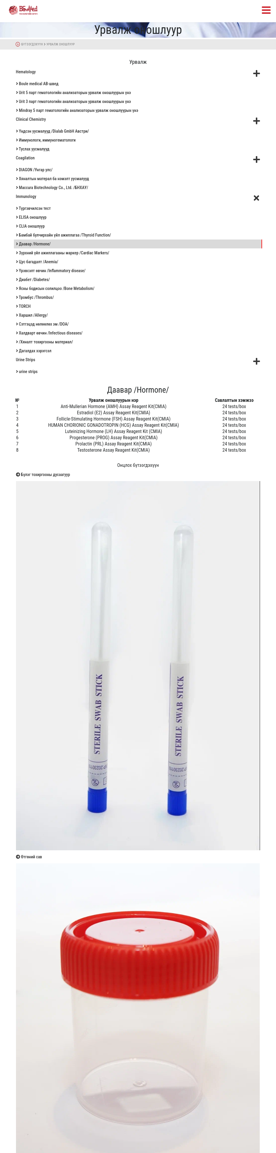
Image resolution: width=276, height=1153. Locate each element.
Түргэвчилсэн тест (33, 208)
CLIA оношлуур (30, 226)
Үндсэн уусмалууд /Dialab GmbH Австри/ (52, 131)
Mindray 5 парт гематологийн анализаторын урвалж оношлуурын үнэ (77, 110)
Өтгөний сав (29, 856)
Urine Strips (138, 361)
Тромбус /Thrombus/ (35, 297)
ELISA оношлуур (31, 217)
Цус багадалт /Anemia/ (37, 261)
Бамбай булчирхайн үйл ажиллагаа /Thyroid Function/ (63, 235)
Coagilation (138, 159)
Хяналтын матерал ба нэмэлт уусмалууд (52, 178)
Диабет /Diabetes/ (33, 279)
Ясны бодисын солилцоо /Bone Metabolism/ (55, 288)
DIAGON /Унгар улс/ (34, 169)
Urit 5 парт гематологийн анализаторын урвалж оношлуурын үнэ (73, 92)
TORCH (23, 306)
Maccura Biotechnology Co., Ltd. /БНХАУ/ (52, 187)
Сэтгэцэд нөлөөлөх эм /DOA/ (42, 324)
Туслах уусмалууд (32, 149)
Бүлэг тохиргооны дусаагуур (43, 474)
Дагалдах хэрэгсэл (34, 350)
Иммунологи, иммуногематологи (46, 140)
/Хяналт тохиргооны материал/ (44, 342)
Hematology (138, 73)
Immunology (139, 198)
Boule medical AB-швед (37, 83)
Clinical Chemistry (138, 121)
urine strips (27, 371)
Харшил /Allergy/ (32, 315)
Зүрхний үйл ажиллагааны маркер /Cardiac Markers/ (62, 252)
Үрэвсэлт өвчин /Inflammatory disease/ (51, 270)
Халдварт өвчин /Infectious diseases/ (49, 333)
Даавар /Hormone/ (33, 244)
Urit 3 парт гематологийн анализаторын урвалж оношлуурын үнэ (73, 101)
